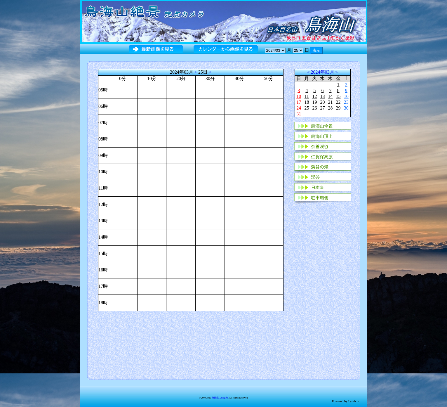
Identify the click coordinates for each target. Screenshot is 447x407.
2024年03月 (322, 72)
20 (322, 102)
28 (330, 107)
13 (322, 96)
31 (298, 113)
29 (338, 107)
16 (346, 96)
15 (338, 96)
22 (338, 102)
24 (298, 107)
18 (306, 102)
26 (314, 107)
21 (330, 102)
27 (322, 107)
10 (298, 96)
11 (307, 96)
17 (298, 102)
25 (306, 107)
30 (346, 107)
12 (314, 96)
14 (330, 96)
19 (314, 102)
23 (346, 102)
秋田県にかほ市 (220, 397)
